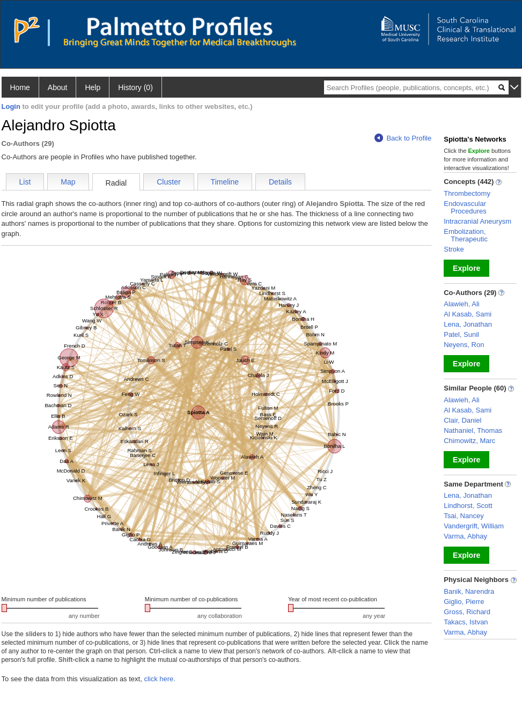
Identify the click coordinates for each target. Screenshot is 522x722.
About (58, 87)
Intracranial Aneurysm (477, 221)
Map (68, 182)
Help (92, 87)
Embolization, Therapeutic (466, 235)
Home (20, 87)
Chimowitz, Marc (469, 441)
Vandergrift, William (474, 526)
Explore (466, 268)
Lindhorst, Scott (468, 506)
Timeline (225, 182)
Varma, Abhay (465, 536)
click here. (159, 679)
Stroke (454, 249)
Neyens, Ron (464, 345)
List (25, 182)
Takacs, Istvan (466, 622)
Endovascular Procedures (465, 207)
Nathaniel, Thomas (473, 430)
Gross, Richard (467, 612)
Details (280, 182)
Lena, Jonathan (468, 324)
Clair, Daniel (462, 420)
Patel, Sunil (461, 334)
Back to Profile (402, 138)
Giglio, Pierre (464, 602)
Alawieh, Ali (461, 304)
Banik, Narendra (469, 591)
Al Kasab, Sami (467, 314)
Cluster (168, 182)
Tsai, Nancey (463, 516)
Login (11, 106)
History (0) (135, 87)
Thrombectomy (467, 193)
